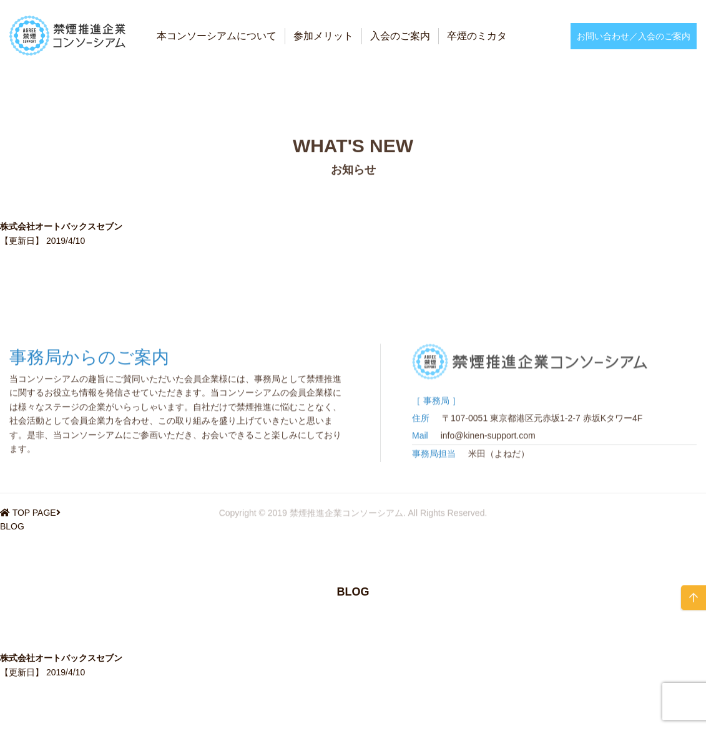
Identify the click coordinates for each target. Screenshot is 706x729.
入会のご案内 (400, 36)
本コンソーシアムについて (217, 36)
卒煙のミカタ (477, 36)
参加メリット (323, 36)
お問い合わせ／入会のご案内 (633, 36)
